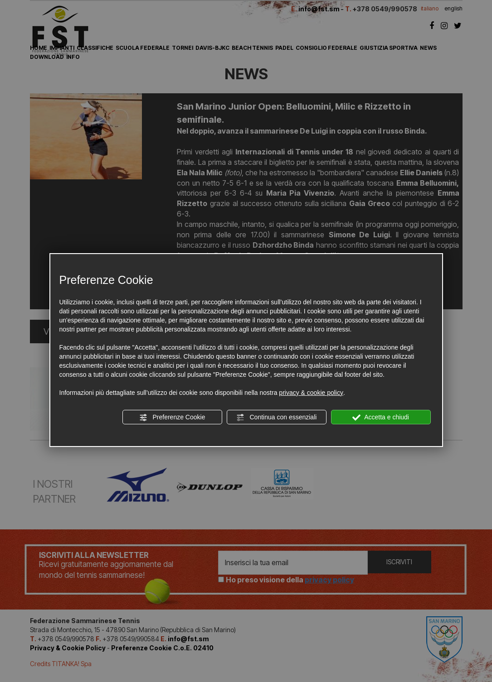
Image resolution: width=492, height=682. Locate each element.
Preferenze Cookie (172, 417)
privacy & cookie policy (311, 392)
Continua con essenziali (276, 417)
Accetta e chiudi (380, 417)
